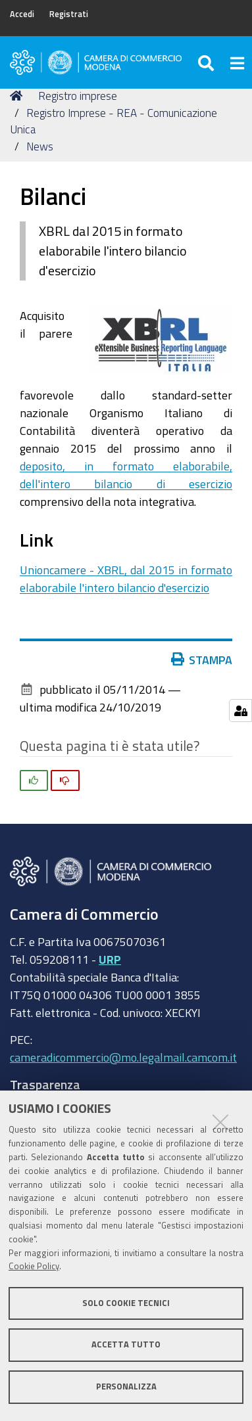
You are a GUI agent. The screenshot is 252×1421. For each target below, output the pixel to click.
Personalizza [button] (126, 1386)
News (39, 146)
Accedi (22, 14)
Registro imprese (77, 95)
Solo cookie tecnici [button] (126, 1303)
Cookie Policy (34, 1266)
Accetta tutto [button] (126, 1344)
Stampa (202, 659)
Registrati (68, 14)
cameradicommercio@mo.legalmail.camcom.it (123, 1057)
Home (18, 95)
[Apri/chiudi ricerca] (207, 62)
